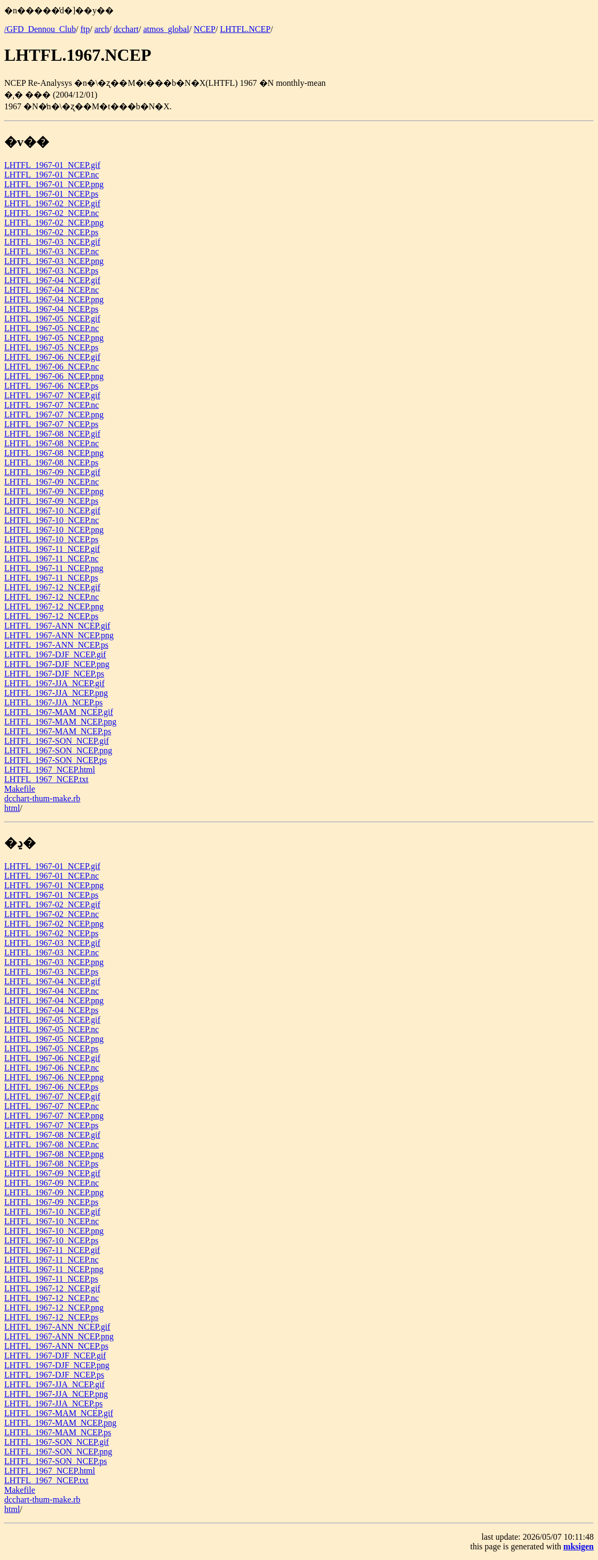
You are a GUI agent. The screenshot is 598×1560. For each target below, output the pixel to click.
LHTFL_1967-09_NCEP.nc (51, 481)
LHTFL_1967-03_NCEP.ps (51, 270)
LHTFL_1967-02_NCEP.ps (51, 232)
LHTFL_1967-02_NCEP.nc (51, 213)
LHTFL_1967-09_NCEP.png (53, 491)
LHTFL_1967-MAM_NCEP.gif (58, 712)
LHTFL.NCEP (245, 29)
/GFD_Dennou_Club (40, 29)
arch (101, 29)
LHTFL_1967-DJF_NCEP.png (56, 664)
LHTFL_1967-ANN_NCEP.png (59, 635)
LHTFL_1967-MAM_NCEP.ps (57, 731)
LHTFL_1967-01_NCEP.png (53, 184)
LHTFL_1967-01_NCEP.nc (51, 174)
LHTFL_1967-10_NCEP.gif (52, 510)
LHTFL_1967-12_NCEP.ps (51, 616)
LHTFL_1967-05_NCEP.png (53, 337)
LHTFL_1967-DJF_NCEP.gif (55, 654)
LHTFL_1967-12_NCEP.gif (52, 587)
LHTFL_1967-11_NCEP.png (53, 568)
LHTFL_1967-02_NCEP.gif (52, 203)
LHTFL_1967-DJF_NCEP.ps (54, 673)
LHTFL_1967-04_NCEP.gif (52, 280)
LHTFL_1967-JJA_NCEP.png (56, 692)
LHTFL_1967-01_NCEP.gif (52, 165)
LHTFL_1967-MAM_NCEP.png (60, 721)
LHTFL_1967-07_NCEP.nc (51, 404)
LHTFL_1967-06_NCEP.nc (51, 366)
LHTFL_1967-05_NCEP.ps (51, 347)
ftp (85, 29)
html (12, 808)
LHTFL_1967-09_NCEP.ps (51, 500)
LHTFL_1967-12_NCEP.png (53, 606)
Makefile (19, 788)
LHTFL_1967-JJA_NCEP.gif (54, 683)
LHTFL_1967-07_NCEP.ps (51, 424)
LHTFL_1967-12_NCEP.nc (51, 596)
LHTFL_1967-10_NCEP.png (53, 529)
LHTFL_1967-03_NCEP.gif (52, 241)
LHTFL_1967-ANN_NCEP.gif (57, 625)
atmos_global (166, 29)
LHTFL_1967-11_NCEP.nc (51, 558)
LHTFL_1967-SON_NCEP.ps (55, 760)
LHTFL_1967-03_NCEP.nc (51, 251)
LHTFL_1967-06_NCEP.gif (52, 356)
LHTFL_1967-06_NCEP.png (53, 376)
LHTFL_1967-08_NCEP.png (53, 452)
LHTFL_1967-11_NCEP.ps (51, 577)
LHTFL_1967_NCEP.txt (46, 779)
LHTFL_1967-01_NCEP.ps (51, 193)
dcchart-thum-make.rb (42, 798)
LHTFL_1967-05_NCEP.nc (51, 328)
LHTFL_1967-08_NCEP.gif (52, 433)
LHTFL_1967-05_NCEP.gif (52, 318)
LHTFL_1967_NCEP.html (49, 769)
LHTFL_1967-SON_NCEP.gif (56, 740)
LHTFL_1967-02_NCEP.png (53, 222)
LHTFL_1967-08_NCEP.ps (51, 462)
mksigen (578, 1546)
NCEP (205, 29)
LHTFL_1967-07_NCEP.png (53, 414)
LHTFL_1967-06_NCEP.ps (51, 385)
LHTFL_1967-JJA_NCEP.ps (53, 702)
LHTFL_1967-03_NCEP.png (53, 261)
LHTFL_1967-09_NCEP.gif (52, 472)
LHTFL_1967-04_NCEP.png (53, 299)
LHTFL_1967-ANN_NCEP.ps (56, 644)
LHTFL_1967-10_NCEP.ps (51, 539)
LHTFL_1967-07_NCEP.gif (52, 395)
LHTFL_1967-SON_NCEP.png (58, 750)
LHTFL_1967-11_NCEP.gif (52, 548)
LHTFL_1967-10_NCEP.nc (51, 520)
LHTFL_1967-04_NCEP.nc (51, 289)
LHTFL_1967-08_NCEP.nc (51, 443)
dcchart (126, 29)
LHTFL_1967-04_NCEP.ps (51, 308)
